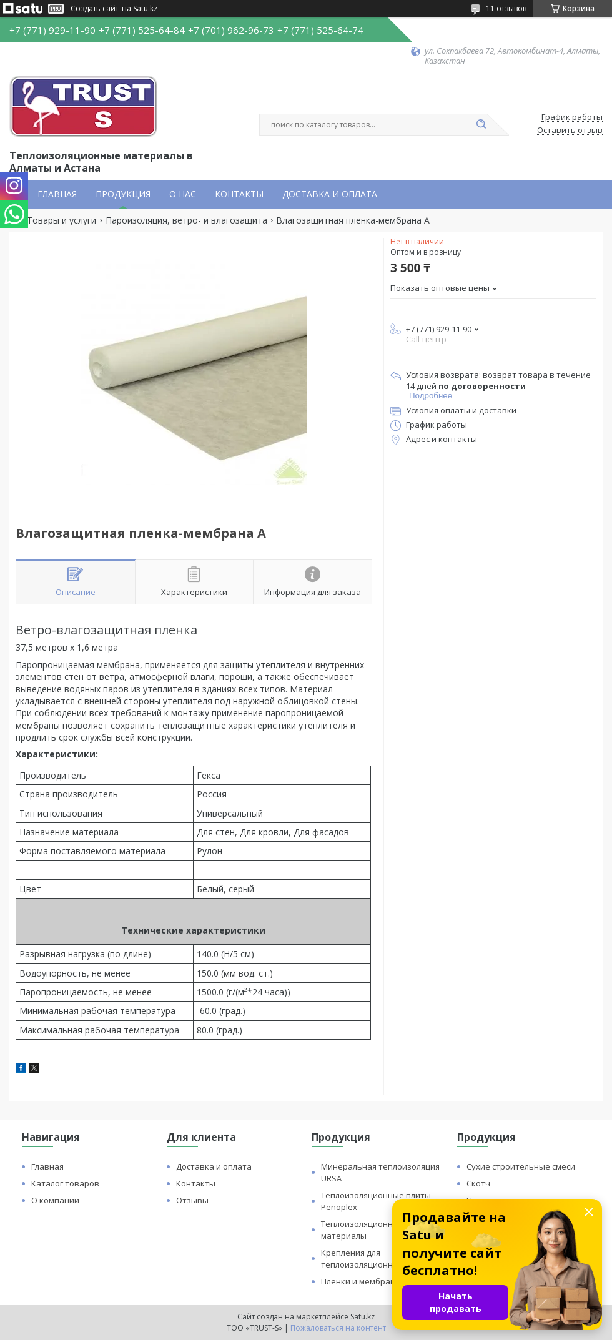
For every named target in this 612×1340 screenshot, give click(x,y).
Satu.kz (362, 1316)
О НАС (182, 194)
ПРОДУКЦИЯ (123, 194)
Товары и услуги (61, 220)
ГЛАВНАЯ (57, 194)
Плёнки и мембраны (361, 1281)
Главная (47, 1166)
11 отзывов (506, 8)
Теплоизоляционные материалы (362, 1229)
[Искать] (480, 125)
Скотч (478, 1183)
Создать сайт (95, 8)
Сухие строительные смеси (520, 1166)
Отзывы (192, 1200)
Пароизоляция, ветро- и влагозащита (186, 220)
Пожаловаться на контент (338, 1328)
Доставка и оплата (214, 1166)
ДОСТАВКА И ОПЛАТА (329, 194)
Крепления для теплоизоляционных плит (372, 1258)
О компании (55, 1200)
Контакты (195, 1183)
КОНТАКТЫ (239, 194)
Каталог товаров (65, 1183)
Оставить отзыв (570, 130)
